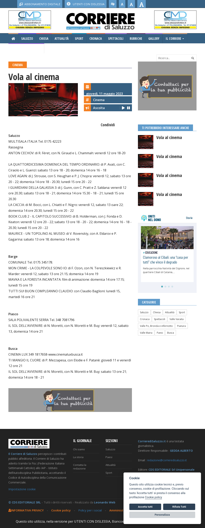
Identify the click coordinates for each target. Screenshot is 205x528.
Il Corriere (175, 38)
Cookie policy (61, 510)
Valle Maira (146, 332)
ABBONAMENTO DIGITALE (39, 4)
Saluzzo (27, 38)
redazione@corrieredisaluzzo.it (167, 460)
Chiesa (43, 38)
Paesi (160, 332)
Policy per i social (90, 510)
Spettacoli (116, 38)
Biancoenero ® (123, 521)
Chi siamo (79, 449)
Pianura (181, 326)
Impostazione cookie (22, 489)
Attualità (62, 38)
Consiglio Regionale (26, 48)
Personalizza (162, 514)
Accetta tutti (145, 506)
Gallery (153, 38)
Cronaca (95, 38)
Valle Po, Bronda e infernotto (156, 326)
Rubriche (136, 38)
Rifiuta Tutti (179, 506)
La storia (78, 457)
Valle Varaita (177, 319)
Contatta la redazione (79, 466)
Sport (79, 38)
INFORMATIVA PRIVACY (26, 510)
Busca (170, 332)
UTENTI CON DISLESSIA (86, 4)
